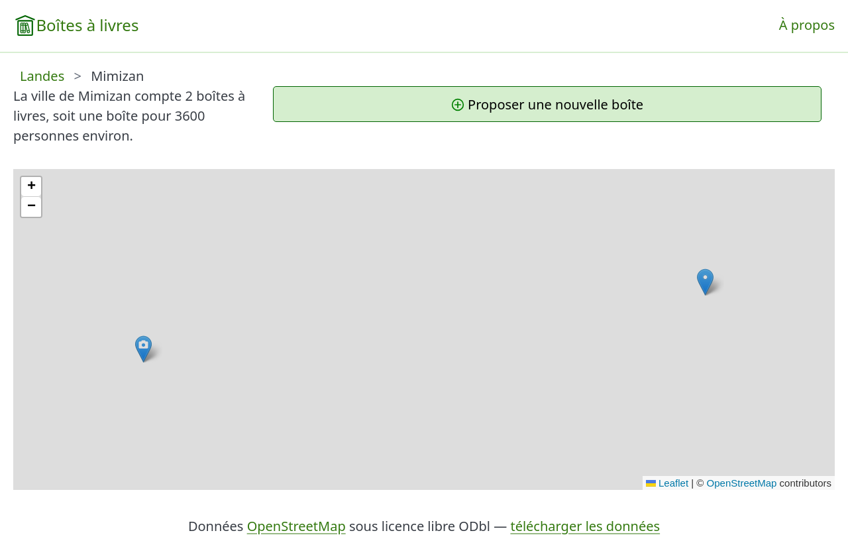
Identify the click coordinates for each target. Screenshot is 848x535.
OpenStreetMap (742, 483)
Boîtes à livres (87, 25)
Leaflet (667, 483)
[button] (705, 282)
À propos (807, 25)
